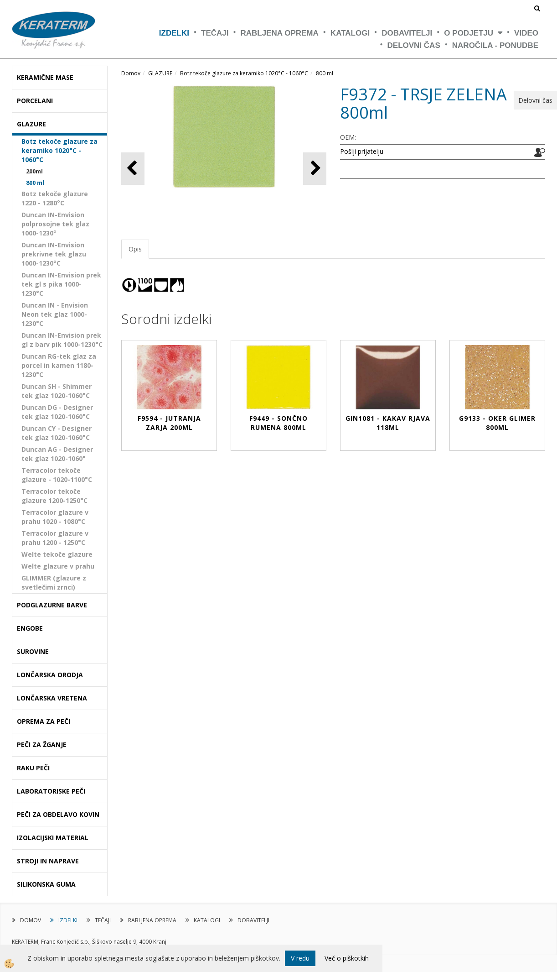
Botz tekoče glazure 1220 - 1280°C (54, 198)
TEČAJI (214, 33)
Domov (130, 73)
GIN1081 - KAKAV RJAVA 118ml (388, 423)
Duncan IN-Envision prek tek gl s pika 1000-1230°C (61, 284)
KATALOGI (350, 33)
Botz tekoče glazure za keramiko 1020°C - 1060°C (59, 150)
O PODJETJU (468, 33)
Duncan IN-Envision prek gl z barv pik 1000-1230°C (62, 340)
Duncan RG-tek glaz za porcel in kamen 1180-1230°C (58, 365)
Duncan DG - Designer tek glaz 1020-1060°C (57, 412)
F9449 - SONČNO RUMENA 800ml (278, 423)
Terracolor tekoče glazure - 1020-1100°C (56, 475)
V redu (300, 958)
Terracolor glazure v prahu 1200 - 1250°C (54, 538)
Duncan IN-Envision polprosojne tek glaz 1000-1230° (55, 223)
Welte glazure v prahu (57, 566)
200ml (34, 171)
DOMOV (30, 920)
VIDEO (526, 33)
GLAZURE (160, 73)
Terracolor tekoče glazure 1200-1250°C (54, 496)
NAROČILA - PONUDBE (495, 45)
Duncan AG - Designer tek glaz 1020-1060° (57, 454)
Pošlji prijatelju (361, 151)
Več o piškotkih (347, 958)
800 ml (35, 182)
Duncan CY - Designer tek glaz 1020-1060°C (56, 433)
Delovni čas (413, 45)
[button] (314, 168)
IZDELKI (174, 33)
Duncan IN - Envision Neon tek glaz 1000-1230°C (54, 314)
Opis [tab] (135, 249)
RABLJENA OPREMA (280, 33)
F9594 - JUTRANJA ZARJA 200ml (169, 423)
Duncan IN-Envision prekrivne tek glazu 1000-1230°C (53, 253)
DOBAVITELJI (407, 33)
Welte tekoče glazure (57, 554)
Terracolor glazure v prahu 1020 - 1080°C (54, 517)
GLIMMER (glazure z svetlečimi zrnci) (53, 582)
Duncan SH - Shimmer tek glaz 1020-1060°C (56, 391)
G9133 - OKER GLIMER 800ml (497, 423)
